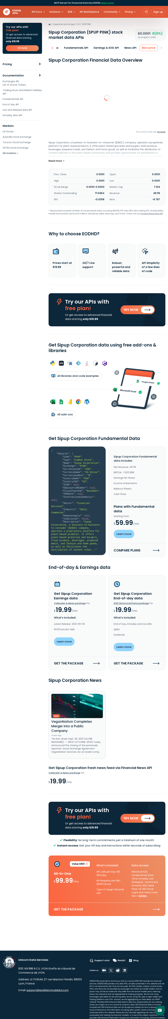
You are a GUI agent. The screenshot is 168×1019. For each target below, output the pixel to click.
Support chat (100, 960)
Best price (149, 48)
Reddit (119, 960)
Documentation (13, 75)
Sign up (158, 12)
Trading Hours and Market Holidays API (22, 92)
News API (130, 48)
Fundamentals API (13, 99)
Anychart (161, 132)
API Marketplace (89, 11)
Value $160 (80, 864)
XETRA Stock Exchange (15, 147)
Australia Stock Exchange (17, 137)
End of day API (11, 104)
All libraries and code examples (75, 376)
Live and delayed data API (17, 110)
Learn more (107, 2)
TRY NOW (22, 48)
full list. (143, 895)
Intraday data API (12, 115)
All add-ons (62, 414)
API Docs (37, 11)
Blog (133, 960)
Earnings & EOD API (106, 48)
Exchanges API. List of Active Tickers (14, 83)
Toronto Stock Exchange (17, 142)
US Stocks (8, 131)
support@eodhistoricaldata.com (47, 990)
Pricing (7, 64)
